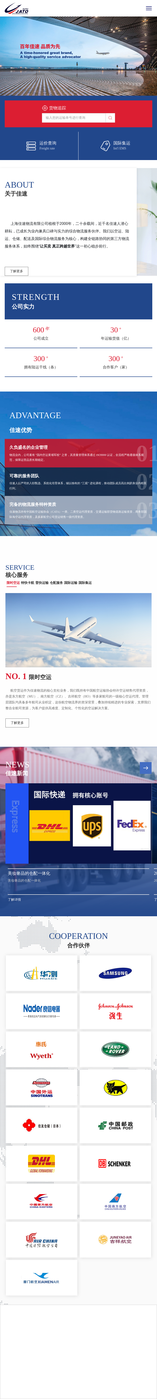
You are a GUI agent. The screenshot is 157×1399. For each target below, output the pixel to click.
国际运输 (70, 583)
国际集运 (85, 583)
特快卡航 (27, 583)
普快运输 (42, 583)
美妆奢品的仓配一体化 (29, 873)
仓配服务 (56, 583)
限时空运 (13, 583)
